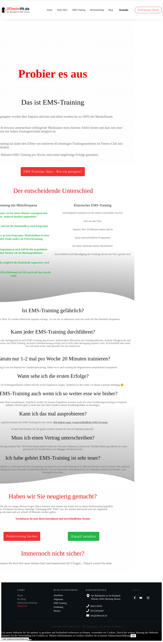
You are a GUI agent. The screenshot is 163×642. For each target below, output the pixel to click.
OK (133, 636)
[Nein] (30, 639)
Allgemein (58, 599)
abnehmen (58, 595)
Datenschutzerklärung (27, 603)
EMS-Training (60, 603)
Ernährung (58, 607)
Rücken (57, 611)
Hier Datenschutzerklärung (15, 639)
